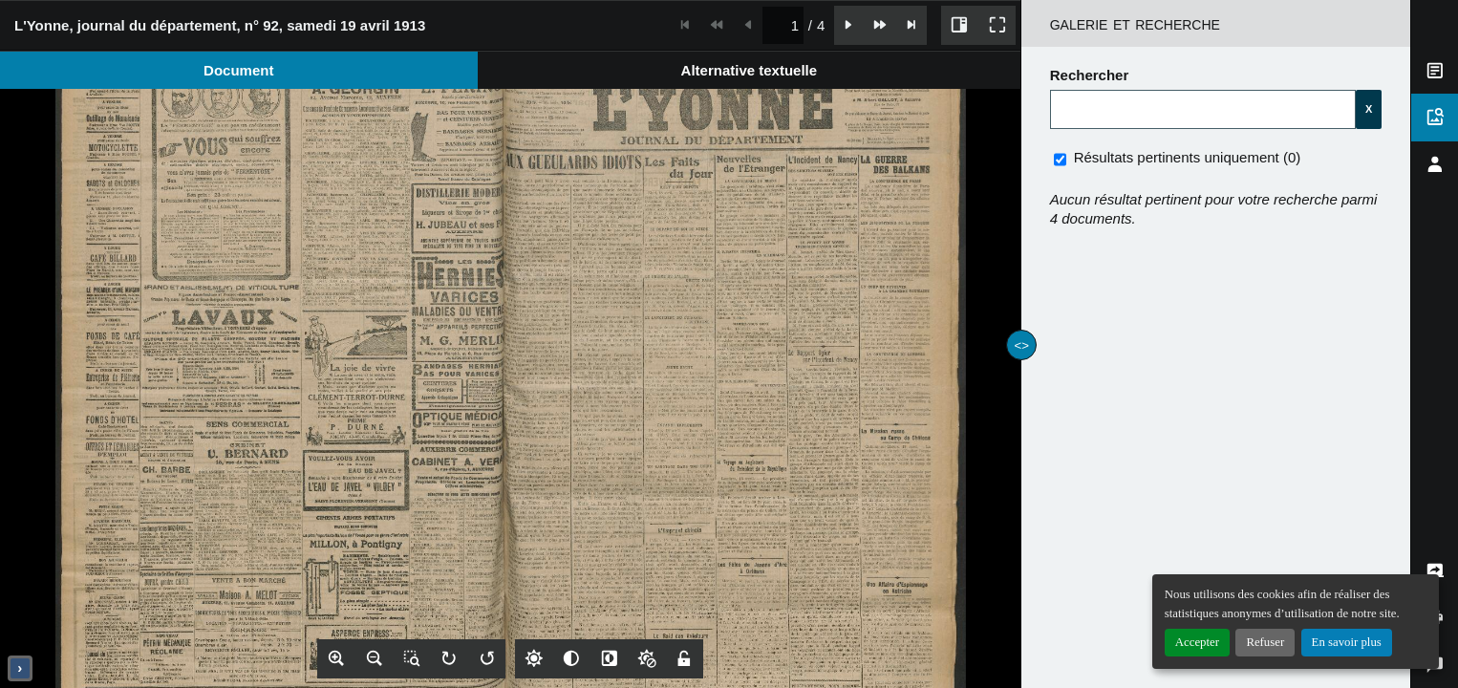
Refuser (1265, 642)
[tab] (239, 70)
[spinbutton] (783, 25)
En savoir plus (1347, 642)
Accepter (1197, 642)
